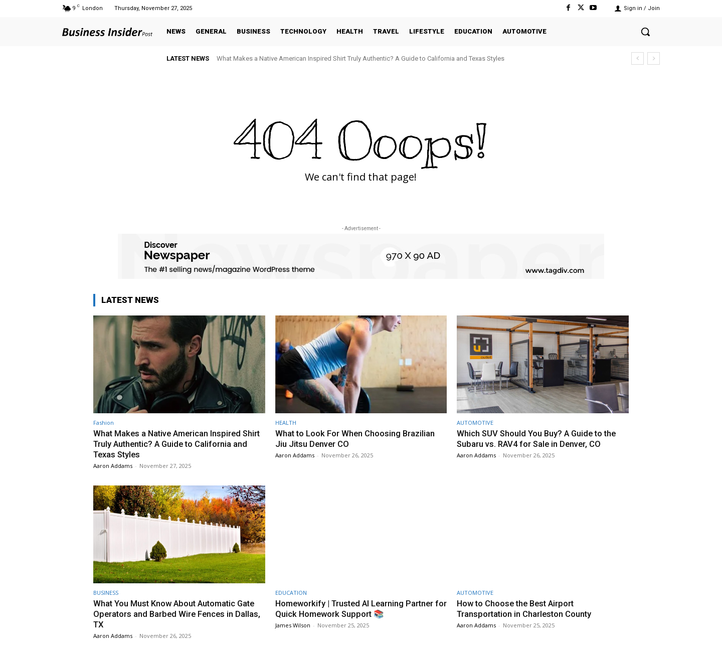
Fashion (103, 422)
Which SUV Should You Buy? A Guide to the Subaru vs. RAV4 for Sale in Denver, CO (538, 438)
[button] (645, 31)
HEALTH (285, 422)
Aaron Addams (112, 464)
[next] (653, 58)
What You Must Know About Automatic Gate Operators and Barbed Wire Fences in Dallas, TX (178, 613)
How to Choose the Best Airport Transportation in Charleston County (526, 608)
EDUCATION (291, 592)
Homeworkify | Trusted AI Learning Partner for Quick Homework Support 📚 (357, 608)
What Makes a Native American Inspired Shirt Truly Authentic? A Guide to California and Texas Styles (360, 58)
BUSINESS (105, 592)
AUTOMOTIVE (475, 422)
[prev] (637, 58)
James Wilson (292, 624)
